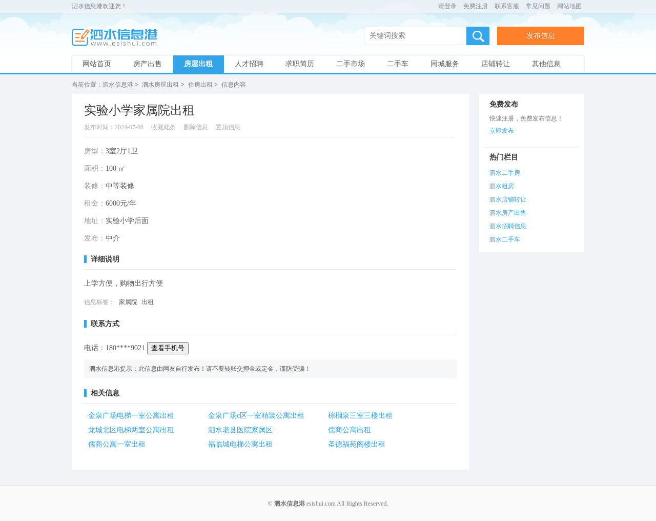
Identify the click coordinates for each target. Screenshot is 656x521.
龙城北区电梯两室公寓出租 (131, 429)
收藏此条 (163, 126)
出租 (147, 301)
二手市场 (350, 64)
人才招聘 (249, 64)
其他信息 (546, 64)
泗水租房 (501, 185)
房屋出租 (198, 64)
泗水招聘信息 (507, 225)
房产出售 (147, 64)
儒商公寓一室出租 (117, 444)
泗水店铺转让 (507, 199)
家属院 (128, 301)
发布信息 (540, 35)
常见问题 (538, 6)
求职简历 (299, 64)
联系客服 (507, 6)
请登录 (447, 6)
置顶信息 (228, 126)
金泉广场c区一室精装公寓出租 (256, 415)
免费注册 (475, 6)
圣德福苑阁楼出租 (356, 444)
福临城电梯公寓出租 (240, 444)
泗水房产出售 (507, 212)
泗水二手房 (504, 172)
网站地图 (569, 6)
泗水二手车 (504, 239)
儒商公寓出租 (349, 429)
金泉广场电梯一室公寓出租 (131, 415)
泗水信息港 (118, 38)
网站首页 (97, 64)
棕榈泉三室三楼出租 (360, 415)
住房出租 (200, 84)
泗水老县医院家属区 (240, 429)
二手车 (397, 64)
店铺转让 (495, 64)
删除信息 (195, 126)
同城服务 (444, 64)
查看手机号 (167, 347)
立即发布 (501, 130)
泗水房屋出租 (160, 84)
